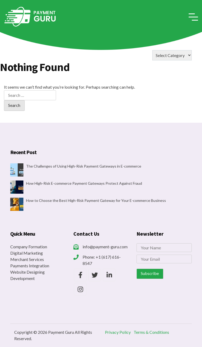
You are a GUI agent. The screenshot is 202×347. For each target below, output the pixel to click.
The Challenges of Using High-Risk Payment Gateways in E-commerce (83, 166)
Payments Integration (29, 265)
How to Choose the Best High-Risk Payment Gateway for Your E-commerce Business (96, 200)
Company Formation (28, 246)
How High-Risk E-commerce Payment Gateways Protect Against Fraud (84, 183)
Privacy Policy (118, 332)
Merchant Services (27, 259)
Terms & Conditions (151, 332)
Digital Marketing (26, 252)
